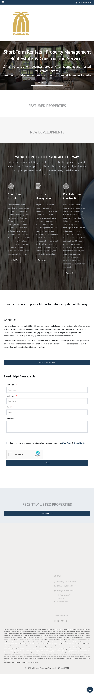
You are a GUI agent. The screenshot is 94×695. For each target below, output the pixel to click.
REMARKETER (63, 668)
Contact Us (14, 260)
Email (9, 407)
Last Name (11, 396)
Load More (47, 513)
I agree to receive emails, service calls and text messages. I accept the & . (48, 443)
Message (9, 418)
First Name (11, 385)
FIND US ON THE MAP (47, 362)
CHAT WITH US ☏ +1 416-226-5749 (47, 83)
